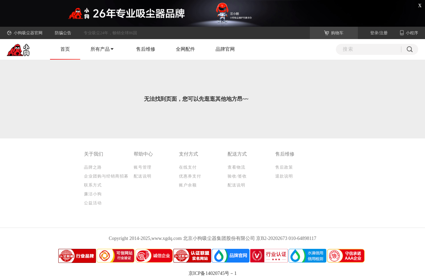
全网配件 (185, 49)
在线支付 (188, 167)
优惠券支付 (190, 176)
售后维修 (145, 49)
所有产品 (101, 49)
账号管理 (142, 167)
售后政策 (284, 167)
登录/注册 (379, 33)
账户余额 (188, 185)
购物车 (333, 33)
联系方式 (93, 185)
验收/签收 (237, 176)
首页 (65, 49)
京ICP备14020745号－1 (213, 273)
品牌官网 (225, 49)
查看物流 (236, 167)
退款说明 (284, 176)
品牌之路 (93, 167)
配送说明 (142, 176)
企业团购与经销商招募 (106, 176)
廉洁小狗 (93, 194)
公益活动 (93, 203)
